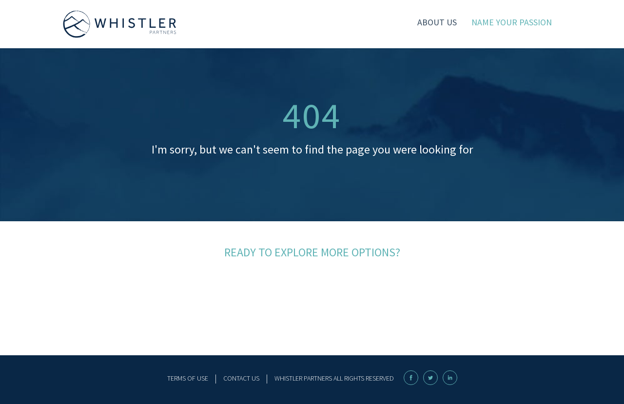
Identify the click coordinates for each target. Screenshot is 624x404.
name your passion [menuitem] (511, 22)
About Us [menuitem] (437, 22)
